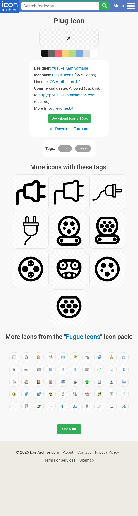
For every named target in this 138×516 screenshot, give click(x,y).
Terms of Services (60, 460)
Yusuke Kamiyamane (70, 68)
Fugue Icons (62, 75)
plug (65, 148)
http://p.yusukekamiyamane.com (67, 95)
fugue (83, 148)
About (68, 452)
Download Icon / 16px (70, 118)
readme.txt (64, 108)
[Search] (104, 5)
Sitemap (86, 460)
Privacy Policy (107, 452)
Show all (69, 429)
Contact (84, 452)
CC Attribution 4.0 (65, 81)
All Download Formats (69, 128)
